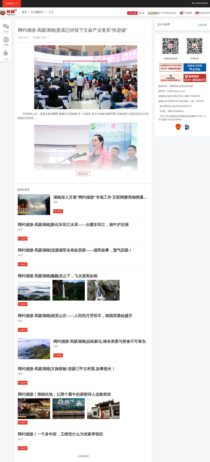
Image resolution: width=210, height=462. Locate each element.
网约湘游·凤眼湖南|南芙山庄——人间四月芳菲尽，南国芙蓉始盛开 (75, 316)
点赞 (5, 54)
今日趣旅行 (37, 12)
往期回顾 (202, 25)
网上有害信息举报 (200, 3)
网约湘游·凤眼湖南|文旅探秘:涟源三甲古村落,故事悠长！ (66, 369)
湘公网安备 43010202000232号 (175, 106)
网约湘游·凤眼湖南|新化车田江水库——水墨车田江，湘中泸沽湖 (73, 224)
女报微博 (188, 13)
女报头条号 (205, 13)
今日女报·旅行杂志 (161, 13)
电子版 (134, 13)
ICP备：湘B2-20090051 (172, 111)
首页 (24, 12)
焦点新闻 (58, 211)
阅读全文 (83, 173)
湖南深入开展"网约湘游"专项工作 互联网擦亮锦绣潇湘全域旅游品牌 (111, 197)
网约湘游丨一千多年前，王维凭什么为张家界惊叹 (60, 434)
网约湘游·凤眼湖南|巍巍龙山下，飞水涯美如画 (57, 276)
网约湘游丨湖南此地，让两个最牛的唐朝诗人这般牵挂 (64, 394)
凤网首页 (12, 3)
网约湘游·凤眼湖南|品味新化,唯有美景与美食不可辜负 (99, 341)
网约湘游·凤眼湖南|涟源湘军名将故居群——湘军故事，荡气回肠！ (75, 250)
